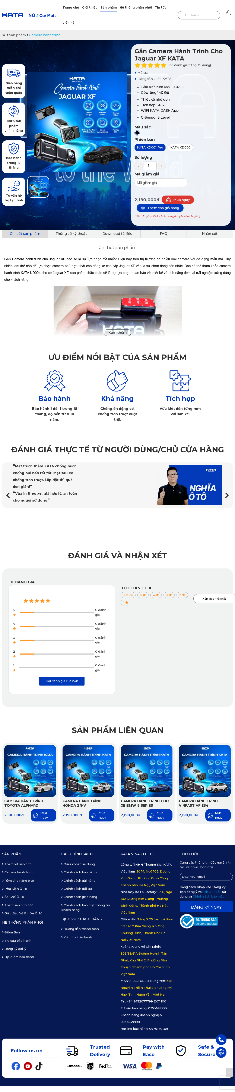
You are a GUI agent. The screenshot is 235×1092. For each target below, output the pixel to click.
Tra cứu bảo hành (16, 941)
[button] (227, 495)
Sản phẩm (109, 7)
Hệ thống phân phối (136, 7)
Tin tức (160, 7)
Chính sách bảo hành (79, 872)
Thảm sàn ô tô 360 (18, 905)
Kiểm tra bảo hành (76, 937)
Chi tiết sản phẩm (25, 234)
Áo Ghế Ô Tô (13, 897)
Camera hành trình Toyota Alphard (23, 803)
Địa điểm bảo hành (18, 957)
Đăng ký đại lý (14, 949)
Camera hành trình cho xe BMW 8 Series (145, 803)
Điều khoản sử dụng (78, 864)
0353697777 (157, 1008)
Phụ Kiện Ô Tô (14, 889)
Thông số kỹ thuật (71, 234)
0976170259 (158, 1029)
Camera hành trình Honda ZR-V (82, 803)
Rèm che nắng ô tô (18, 881)
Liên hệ (68, 23)
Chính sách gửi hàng (78, 881)
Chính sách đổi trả (76, 889)
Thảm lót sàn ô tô (17, 864)
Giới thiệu (90, 7)
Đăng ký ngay (206, 907)
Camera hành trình (44, 35)
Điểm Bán (11, 932)
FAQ (163, 234)
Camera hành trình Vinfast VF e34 (198, 803)
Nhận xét (209, 234)
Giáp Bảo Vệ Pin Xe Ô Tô (22, 913)
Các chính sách (77, 854)
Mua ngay (178, 199)
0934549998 (130, 1022)
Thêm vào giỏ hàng (160, 208)
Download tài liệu (117, 234)
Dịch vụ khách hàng (81, 919)
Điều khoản (212, 892)
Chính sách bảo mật (209, 896)
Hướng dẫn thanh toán (80, 929)
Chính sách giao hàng (79, 897)
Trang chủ (71, 7)
